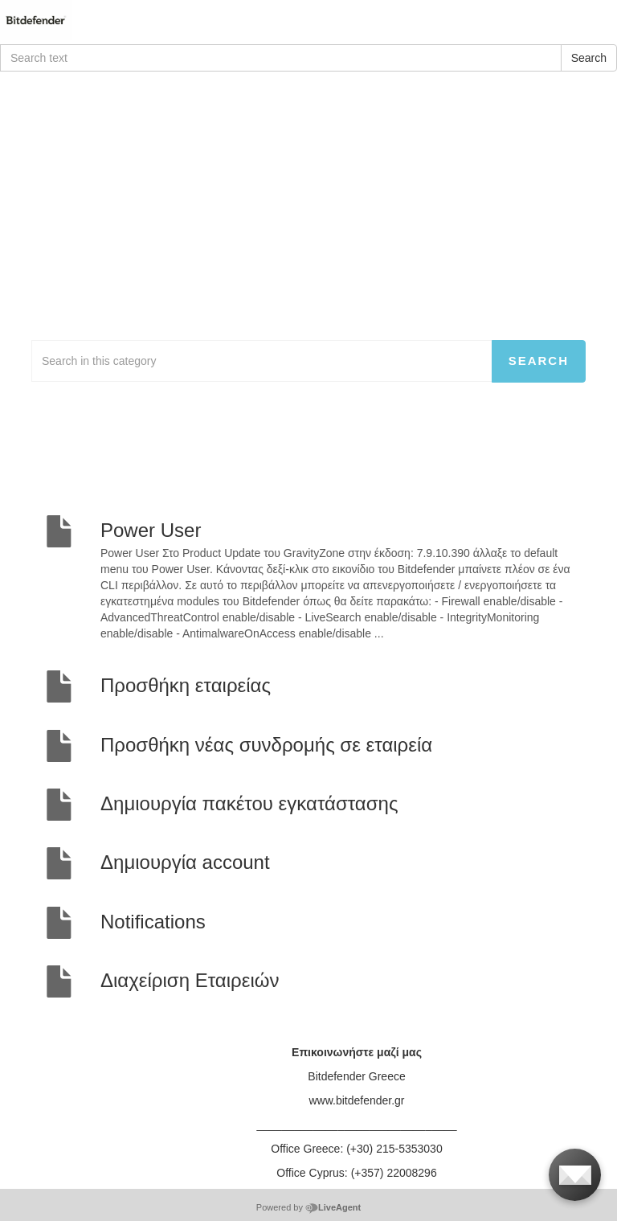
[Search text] (281, 58)
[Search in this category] (261, 361)
